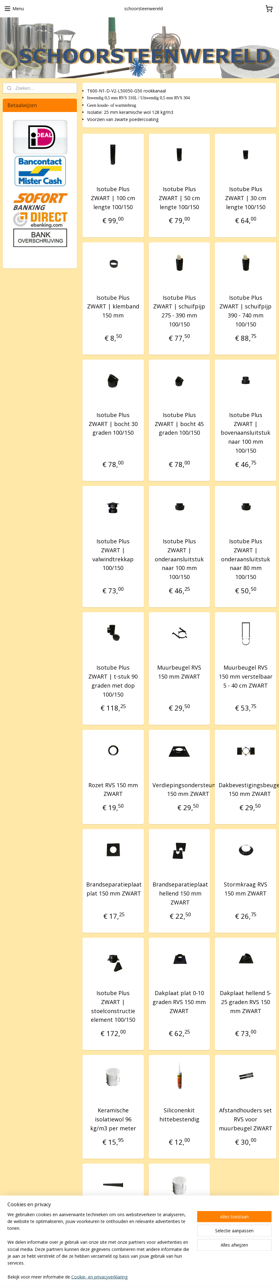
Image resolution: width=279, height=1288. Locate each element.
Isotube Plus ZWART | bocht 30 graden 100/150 (113, 423)
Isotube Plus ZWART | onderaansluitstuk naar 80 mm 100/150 (245, 559)
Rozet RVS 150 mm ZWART (113, 789)
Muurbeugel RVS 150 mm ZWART (179, 672)
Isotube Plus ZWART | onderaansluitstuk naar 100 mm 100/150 (179, 559)
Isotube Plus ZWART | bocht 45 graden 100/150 (179, 423)
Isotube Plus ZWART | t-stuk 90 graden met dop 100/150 (113, 681)
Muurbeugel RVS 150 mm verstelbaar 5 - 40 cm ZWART (245, 676)
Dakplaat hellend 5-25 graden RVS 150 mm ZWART (246, 1002)
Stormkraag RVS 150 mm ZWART (245, 889)
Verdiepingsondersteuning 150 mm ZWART (188, 789)
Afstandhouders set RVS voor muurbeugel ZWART (245, 1119)
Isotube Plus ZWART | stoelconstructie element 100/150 (113, 1006)
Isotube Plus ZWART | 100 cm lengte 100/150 (113, 197)
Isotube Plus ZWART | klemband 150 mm (113, 306)
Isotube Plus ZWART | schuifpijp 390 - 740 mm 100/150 (245, 311)
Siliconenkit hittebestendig (179, 1114)
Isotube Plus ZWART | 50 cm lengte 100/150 (179, 197)
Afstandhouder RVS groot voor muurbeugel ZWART (113, 1227)
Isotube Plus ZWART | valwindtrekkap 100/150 (113, 554)
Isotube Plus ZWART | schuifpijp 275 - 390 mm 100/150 (179, 311)
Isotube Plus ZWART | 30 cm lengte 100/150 (245, 197)
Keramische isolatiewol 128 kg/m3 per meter (179, 1227)
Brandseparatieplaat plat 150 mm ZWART (114, 889)
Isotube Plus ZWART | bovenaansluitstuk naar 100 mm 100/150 (245, 432)
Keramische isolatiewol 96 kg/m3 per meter (113, 1119)
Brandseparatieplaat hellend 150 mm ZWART (180, 893)
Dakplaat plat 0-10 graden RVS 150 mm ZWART (179, 1002)
